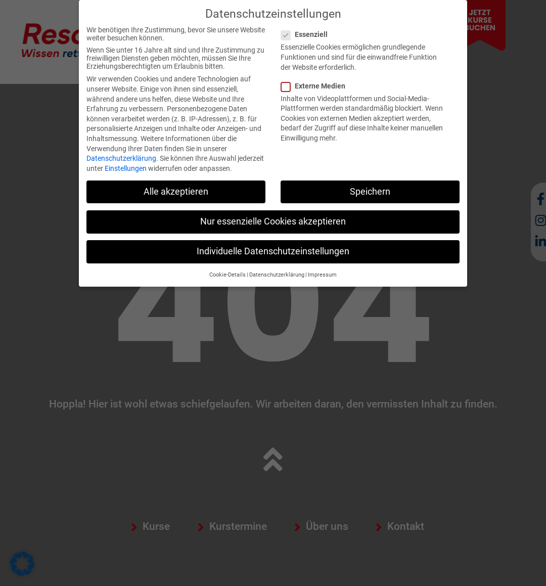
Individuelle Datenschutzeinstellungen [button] (273, 251)
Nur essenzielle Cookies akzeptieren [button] (273, 221)
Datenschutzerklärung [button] (276, 275)
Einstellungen (126, 168)
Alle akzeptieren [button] (176, 192)
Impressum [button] (322, 275)
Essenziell (307, 34)
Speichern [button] (370, 192)
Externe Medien (316, 86)
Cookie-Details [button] (227, 275)
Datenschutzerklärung (121, 158)
